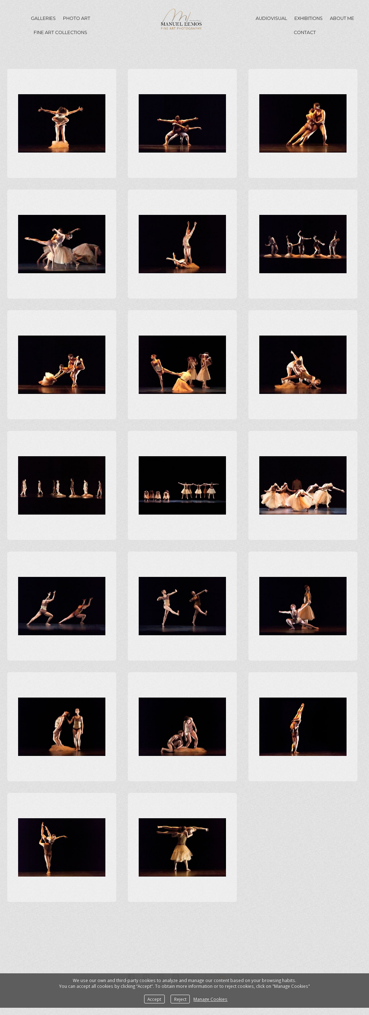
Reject (180, 999)
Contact (305, 32)
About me (342, 18)
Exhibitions (308, 18)
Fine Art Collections (60, 32)
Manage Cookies (210, 999)
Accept (154, 999)
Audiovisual (271, 18)
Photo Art (76, 18)
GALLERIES (43, 18)
